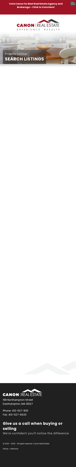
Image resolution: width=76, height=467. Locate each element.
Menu (72, 3)
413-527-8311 (20, 410)
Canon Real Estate (22, 392)
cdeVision (14, 449)
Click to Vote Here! (43, 7)
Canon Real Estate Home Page (38, 25)
